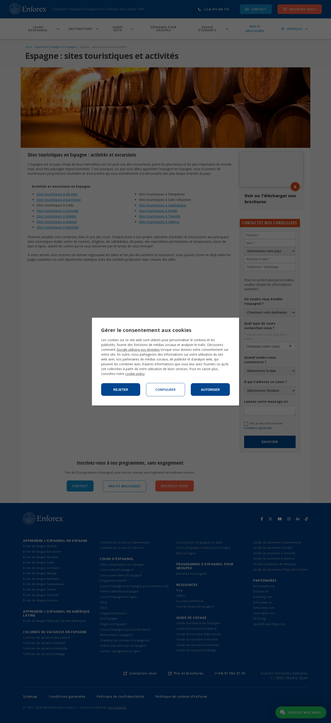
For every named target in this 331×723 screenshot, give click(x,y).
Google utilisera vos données (138, 349)
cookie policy (135, 374)
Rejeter (120, 390)
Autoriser (210, 390)
